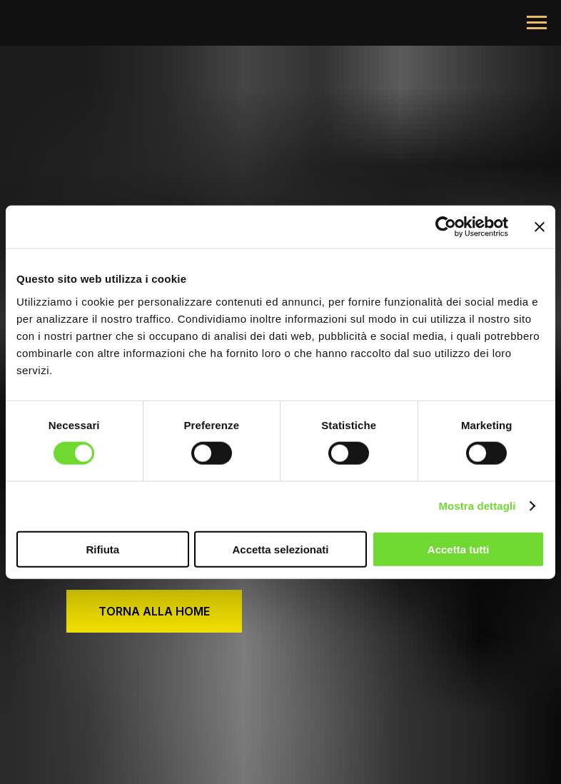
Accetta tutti (459, 549)
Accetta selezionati (280, 549)
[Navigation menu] (537, 23)
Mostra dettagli (476, 506)
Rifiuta (102, 549)
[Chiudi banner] (540, 227)
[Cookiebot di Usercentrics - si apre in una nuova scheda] (445, 227)
